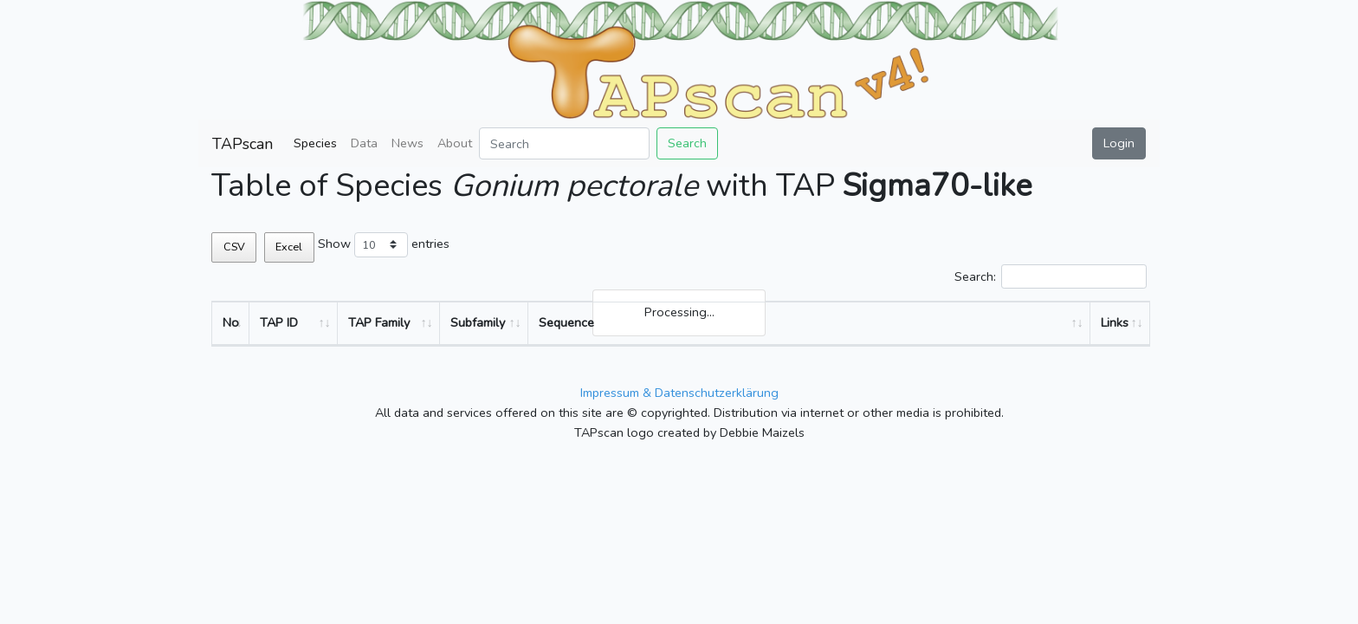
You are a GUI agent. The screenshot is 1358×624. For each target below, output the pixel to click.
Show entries (383, 244)
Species (315, 143)
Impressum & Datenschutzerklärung (679, 392)
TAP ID (279, 322)
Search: (1050, 276)
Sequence (566, 322)
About (454, 143)
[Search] (564, 143)
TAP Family (379, 322)
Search (687, 143)
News (407, 143)
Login (1119, 143)
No (231, 322)
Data (364, 143)
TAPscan (242, 143)
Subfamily (477, 322)
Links (1114, 322)
